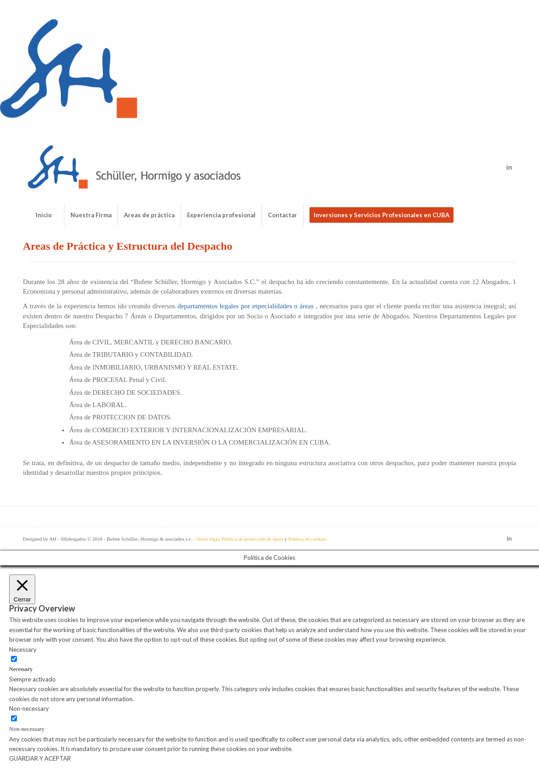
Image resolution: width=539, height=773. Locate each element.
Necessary (20, 669)
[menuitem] (43, 215)
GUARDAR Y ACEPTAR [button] (40, 758)
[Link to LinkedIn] (509, 167)
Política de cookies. (308, 539)
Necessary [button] (23, 649)
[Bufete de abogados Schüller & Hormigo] (134, 166)
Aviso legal (207, 539)
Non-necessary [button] (29, 708)
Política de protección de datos (252, 539)
